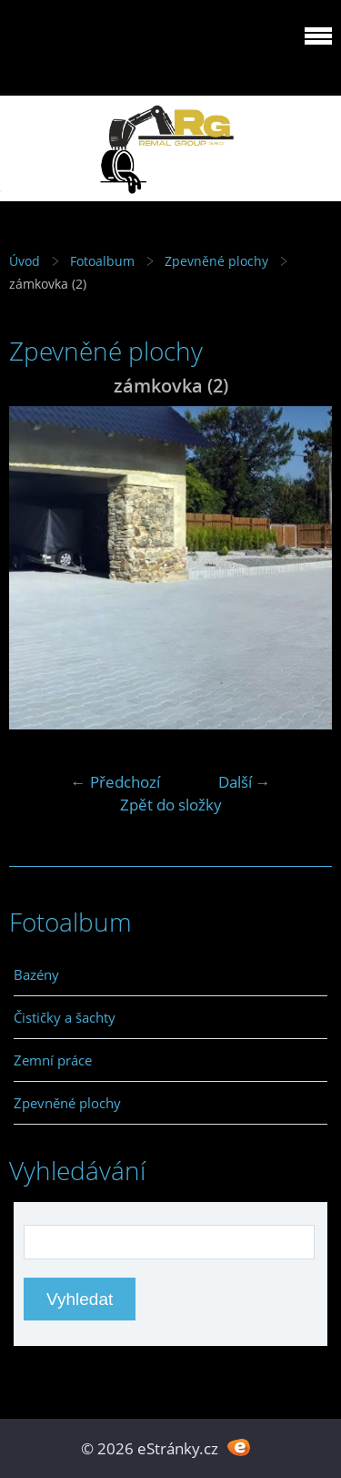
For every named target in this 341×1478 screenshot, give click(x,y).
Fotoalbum (102, 261)
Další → (244, 781)
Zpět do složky (171, 804)
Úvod (24, 261)
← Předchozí (115, 781)
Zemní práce (53, 1060)
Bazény (36, 974)
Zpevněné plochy (216, 261)
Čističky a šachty (64, 1017)
